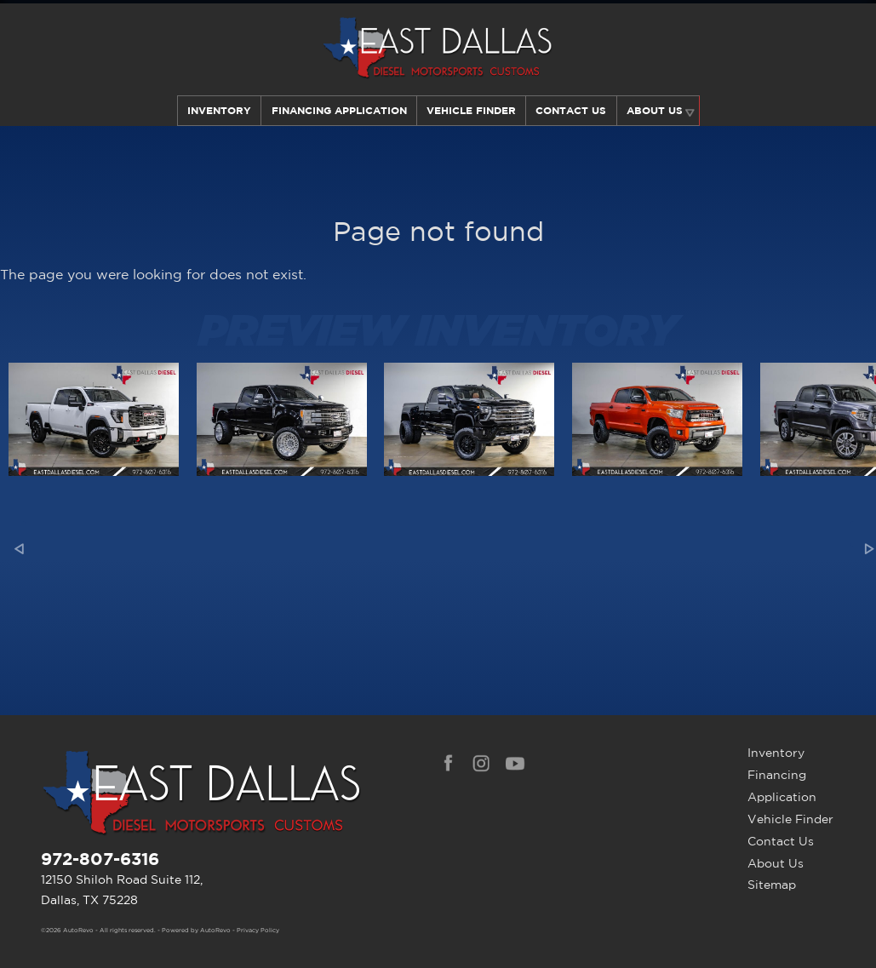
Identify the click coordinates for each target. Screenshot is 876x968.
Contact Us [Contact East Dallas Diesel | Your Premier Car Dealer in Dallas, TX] (571, 110)
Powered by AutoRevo (196, 930)
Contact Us (780, 841)
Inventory (217, 110)
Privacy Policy (258, 930)
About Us (775, 863)
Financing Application (781, 786)
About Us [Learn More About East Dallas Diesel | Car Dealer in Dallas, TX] (655, 110)
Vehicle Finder (790, 819)
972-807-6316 (100, 858)
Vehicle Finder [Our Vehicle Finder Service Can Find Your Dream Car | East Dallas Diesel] (471, 110)
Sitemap (771, 884)
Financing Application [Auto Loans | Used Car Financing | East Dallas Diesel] (337, 110)
